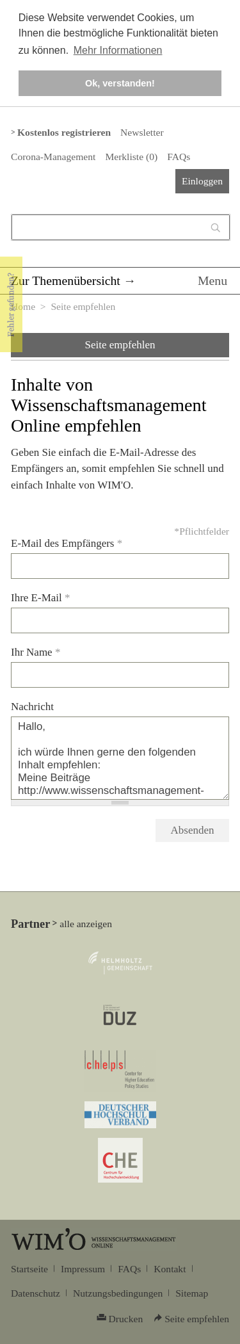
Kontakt (170, 1268)
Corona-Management (53, 156)
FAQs (178, 156)
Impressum (83, 1268)
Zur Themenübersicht (65, 280)
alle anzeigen (86, 923)
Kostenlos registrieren (64, 132)
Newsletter (141, 132)
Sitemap (191, 1293)
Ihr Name (35, 652)
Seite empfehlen (120, 345)
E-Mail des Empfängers (66, 543)
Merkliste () (131, 156)
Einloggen (202, 180)
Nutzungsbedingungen (118, 1293)
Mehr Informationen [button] (118, 50)
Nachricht (32, 706)
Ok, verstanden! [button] (120, 83)
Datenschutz (35, 1293)
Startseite (29, 1268)
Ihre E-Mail (40, 598)
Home (23, 306)
